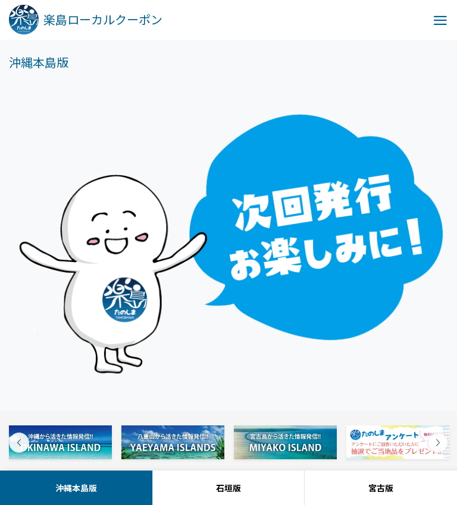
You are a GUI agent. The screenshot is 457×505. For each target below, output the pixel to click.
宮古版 (380, 488)
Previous (19, 443)
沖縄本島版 (76, 488)
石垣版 (228, 488)
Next (438, 443)
